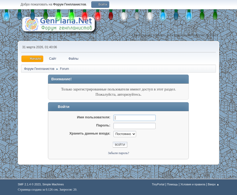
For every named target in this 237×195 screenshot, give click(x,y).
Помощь (172, 184)
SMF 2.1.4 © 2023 (29, 184)
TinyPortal (158, 184)
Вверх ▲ (213, 184)
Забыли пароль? (118, 153)
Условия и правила (192, 184)
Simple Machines (53, 184)
